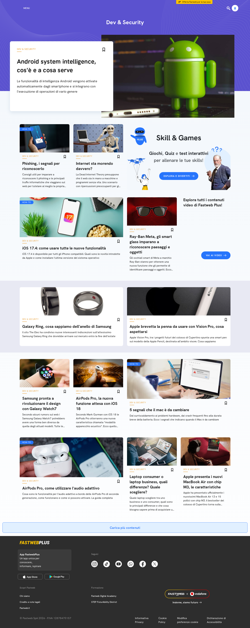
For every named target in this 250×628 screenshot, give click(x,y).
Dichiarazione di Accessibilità (216, 620)
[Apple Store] (30, 576)
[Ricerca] (229, 8)
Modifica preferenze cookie (187, 620)
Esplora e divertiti (177, 176)
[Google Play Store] (57, 576)
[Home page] (125, 8)
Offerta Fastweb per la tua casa (196, 2)
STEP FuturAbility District (104, 602)
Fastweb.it (25, 608)
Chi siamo (25, 596)
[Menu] (21, 8)
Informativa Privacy (142, 620)
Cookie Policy (162, 620)
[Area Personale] (235, 8)
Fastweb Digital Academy (103, 596)
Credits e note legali (30, 602)
